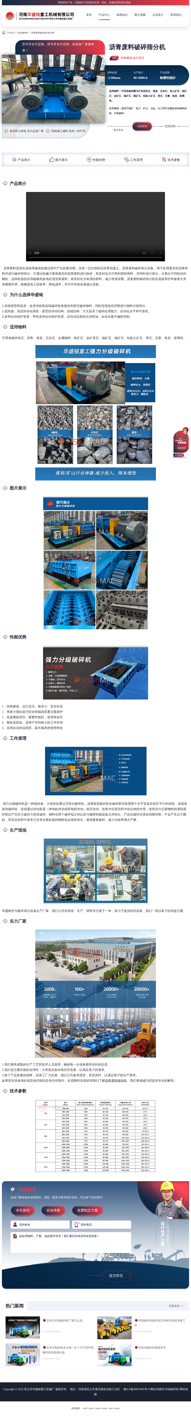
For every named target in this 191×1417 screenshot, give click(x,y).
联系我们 (176, 14)
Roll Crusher (88, 1408)
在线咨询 (142, 126)
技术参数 (170, 160)
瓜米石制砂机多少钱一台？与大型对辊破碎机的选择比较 (68, 1350)
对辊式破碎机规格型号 (150, 1348)
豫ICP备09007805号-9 (136, 1389)
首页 (89, 14)
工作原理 (133, 160)
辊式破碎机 (23, 33)
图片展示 (58, 160)
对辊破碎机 (172, 1389)
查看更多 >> (176, 1305)
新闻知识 (122, 14)
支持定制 (170, 126)
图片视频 (140, 14)
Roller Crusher (101, 1408)
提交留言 (116, 1275)
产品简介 (20, 160)
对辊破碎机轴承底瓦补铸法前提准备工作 (159, 1323)
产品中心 (104, 14)
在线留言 (179, 455)
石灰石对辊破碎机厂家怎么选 (62, 1321)
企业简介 (158, 14)
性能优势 (95, 160)
